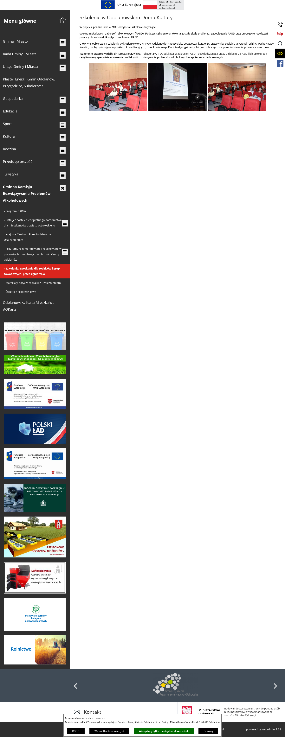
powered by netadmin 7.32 (263, 729)
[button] (280, 44)
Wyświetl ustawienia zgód (109, 731)
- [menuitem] (15, 211)
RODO (75, 731)
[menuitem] (35, 41)
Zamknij (208, 731)
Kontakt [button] (92, 712)
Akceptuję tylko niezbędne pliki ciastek (164, 731)
